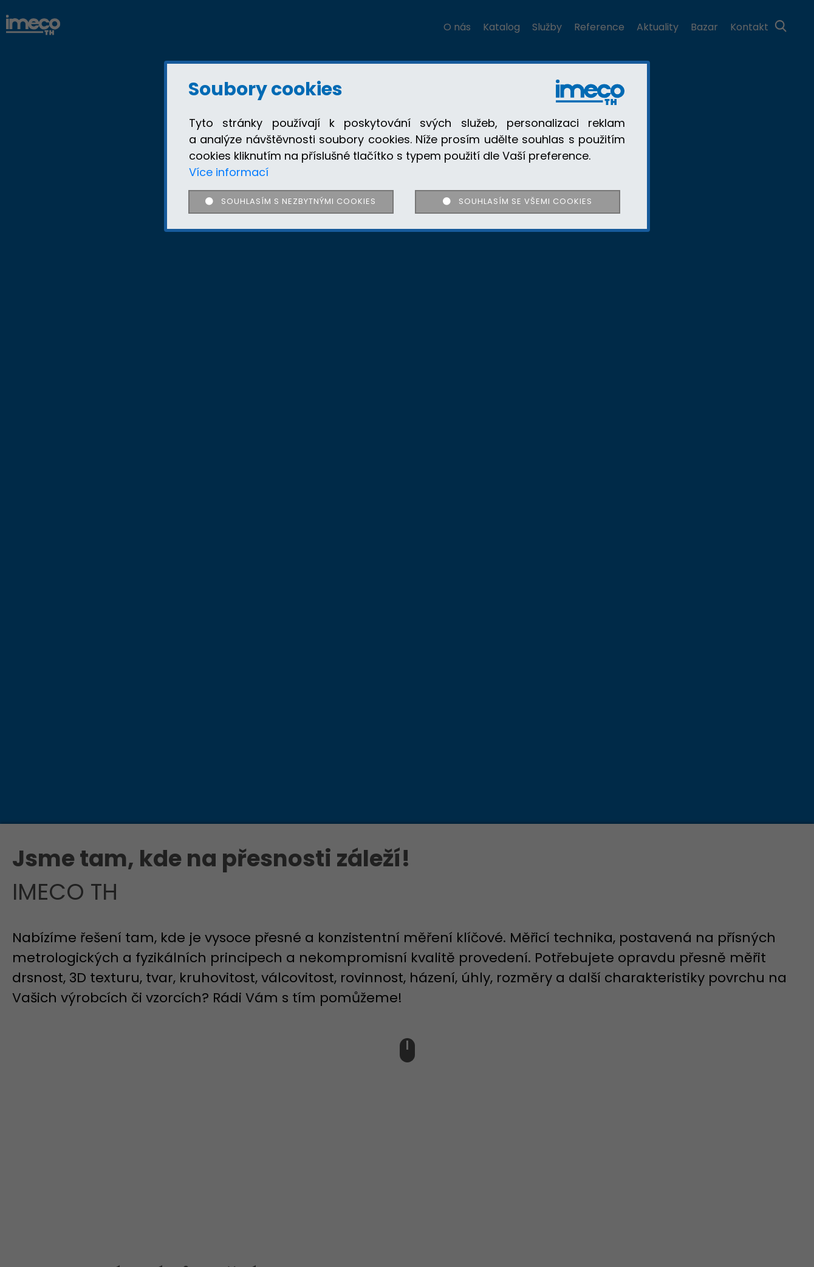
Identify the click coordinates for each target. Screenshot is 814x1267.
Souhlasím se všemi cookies (517, 201)
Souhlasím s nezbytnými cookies (290, 201)
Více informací (228, 172)
